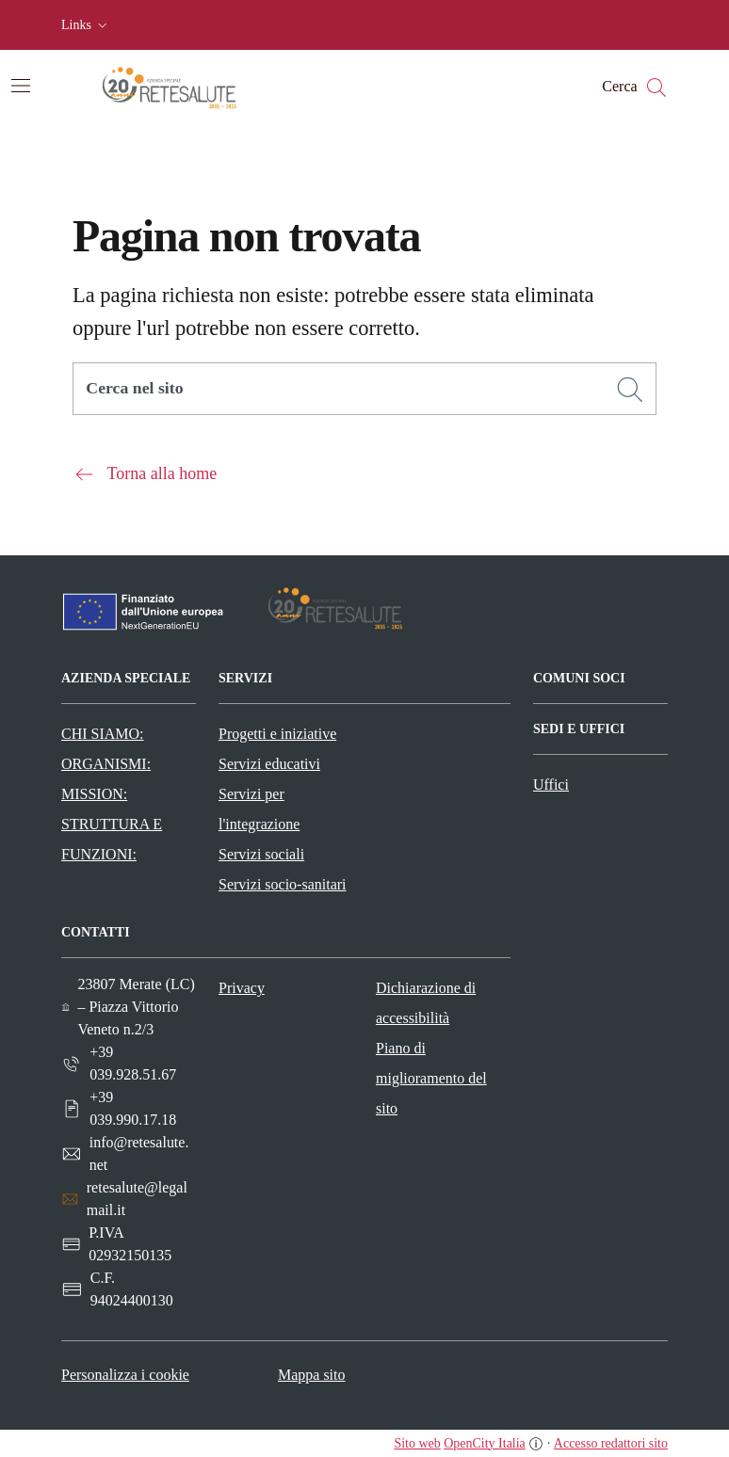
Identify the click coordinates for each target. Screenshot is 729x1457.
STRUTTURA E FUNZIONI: (111, 839)
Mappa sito (312, 1375)
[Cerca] (630, 390)
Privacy (242, 988)
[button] (86, 25)
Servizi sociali (261, 854)
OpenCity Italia (485, 1443)
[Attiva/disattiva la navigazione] (20, 85)
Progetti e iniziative (277, 734)
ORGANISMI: (106, 764)
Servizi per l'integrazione (259, 809)
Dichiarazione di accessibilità (426, 1003)
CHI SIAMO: (102, 734)
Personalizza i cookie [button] (125, 1375)
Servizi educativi (269, 764)
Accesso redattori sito (611, 1443)
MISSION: (94, 794)
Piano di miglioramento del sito (431, 1078)
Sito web (417, 1443)
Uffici (551, 785)
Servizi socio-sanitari (283, 884)
